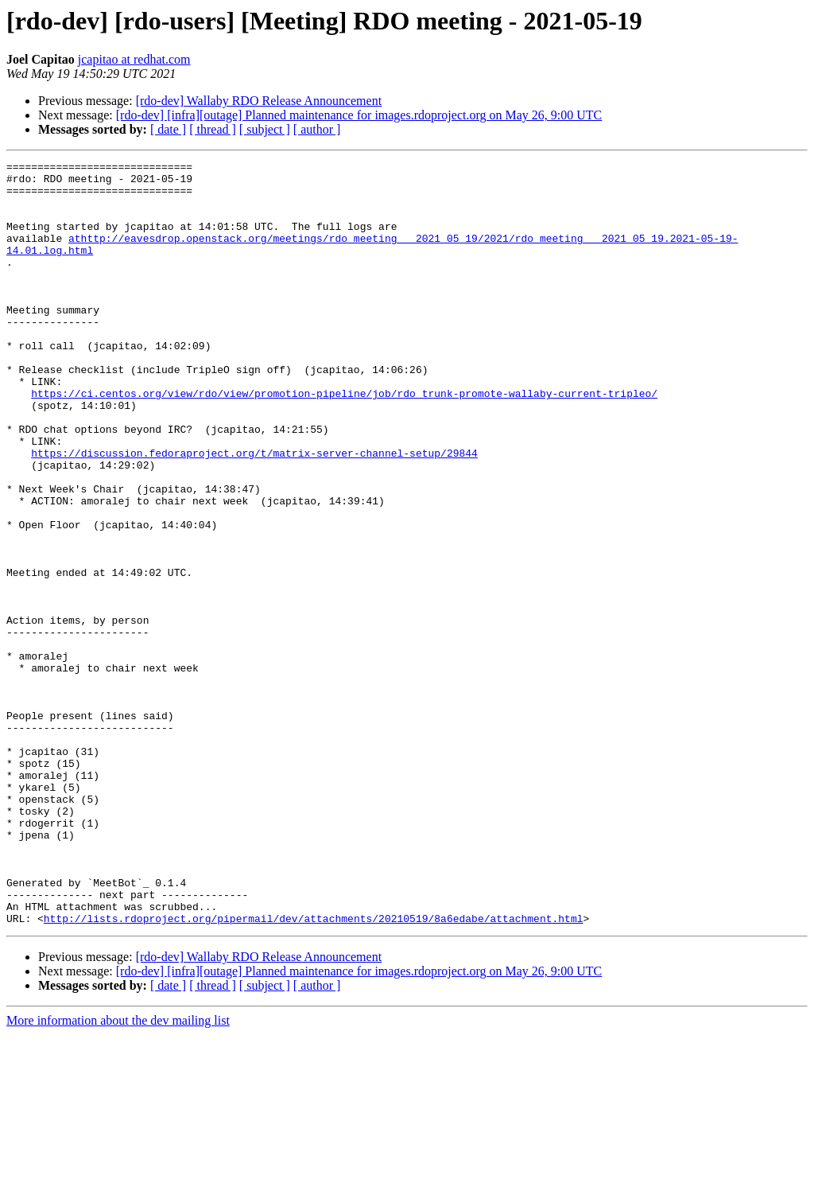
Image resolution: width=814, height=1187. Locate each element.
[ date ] (168, 129)
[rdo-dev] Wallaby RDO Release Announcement (259, 100)
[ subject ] (264, 129)
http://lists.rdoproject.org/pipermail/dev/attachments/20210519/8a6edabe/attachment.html (313, 1071)
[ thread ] (212, 129)
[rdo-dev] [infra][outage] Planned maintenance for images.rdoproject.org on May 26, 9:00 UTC (359, 115)
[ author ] (317, 129)
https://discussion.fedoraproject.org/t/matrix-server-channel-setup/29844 (254, 512)
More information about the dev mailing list (118, 1173)
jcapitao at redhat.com (134, 59)
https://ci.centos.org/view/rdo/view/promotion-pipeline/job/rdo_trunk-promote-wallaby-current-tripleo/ (344, 441)
